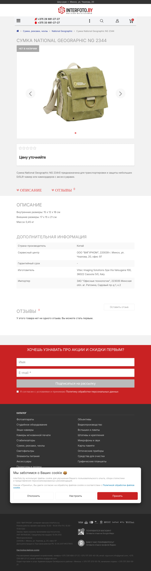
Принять (118, 495)
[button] (30, 92)
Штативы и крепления (91, 435)
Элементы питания (28, 456)
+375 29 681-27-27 (47, 19)
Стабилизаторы (26, 440)
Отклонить (33, 495)
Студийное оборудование (32, 424)
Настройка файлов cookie (28, 550)
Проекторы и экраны (29, 466)
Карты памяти (86, 445)
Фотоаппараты (25, 419)
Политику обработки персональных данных (92, 391)
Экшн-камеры (25, 429)
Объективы (84, 419)
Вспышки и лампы (89, 429)
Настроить (75, 495)
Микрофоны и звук (89, 440)
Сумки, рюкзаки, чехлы (31, 445)
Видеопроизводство (90, 424)
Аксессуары (24, 461)
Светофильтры (25, 450)
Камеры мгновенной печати (34, 435)
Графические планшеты (92, 461)
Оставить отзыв (119, 307)
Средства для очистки (91, 456)
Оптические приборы (91, 450)
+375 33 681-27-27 (47, 22)
